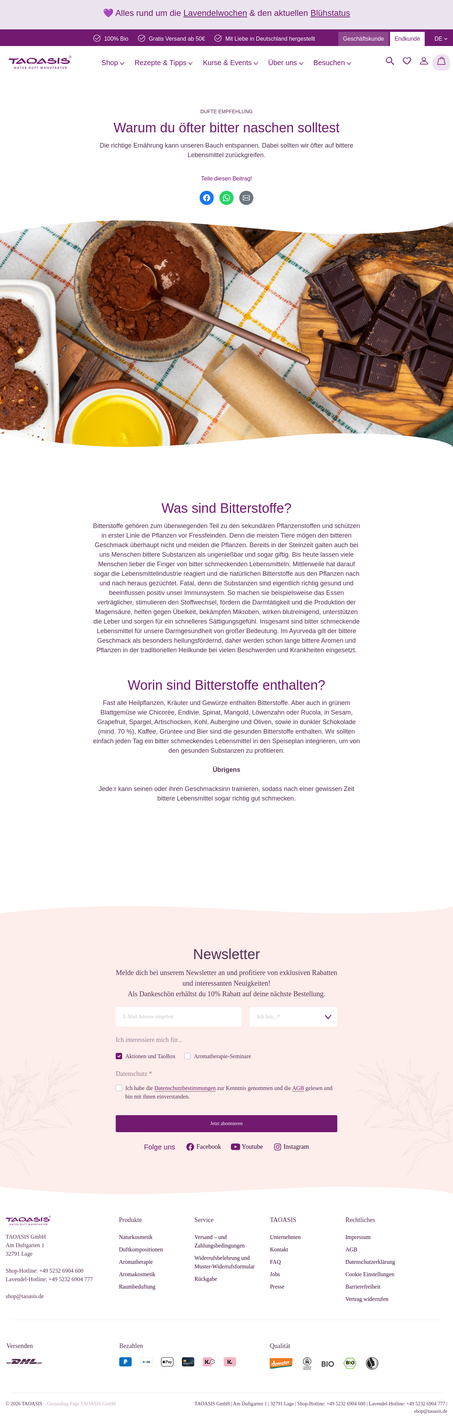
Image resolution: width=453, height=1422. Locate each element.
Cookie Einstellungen (369, 1274)
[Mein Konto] (423, 61)
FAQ (275, 1262)
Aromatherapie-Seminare (222, 1056)
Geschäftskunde (363, 39)
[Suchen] (390, 61)
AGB (298, 1088)
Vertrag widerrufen (366, 1299)
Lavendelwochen (215, 13)
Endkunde (407, 39)
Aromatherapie (136, 1262)
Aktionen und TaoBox (150, 1056)
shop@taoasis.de (25, 1296)
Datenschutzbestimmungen (185, 1088)
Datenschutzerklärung (370, 1262)
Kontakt (279, 1249)
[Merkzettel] (406, 61)
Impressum (358, 1237)
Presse (277, 1287)
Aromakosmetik (137, 1274)
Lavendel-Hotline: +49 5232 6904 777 (49, 1279)
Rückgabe (205, 1279)
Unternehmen (285, 1237)
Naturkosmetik (136, 1237)
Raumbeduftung (137, 1287)
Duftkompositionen (141, 1249)
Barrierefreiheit (362, 1287)
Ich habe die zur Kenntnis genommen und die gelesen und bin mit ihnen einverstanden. (228, 1092)
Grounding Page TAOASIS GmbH (81, 1403)
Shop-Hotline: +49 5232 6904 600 (45, 1271)
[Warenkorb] (441, 62)
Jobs (275, 1274)
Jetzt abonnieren (226, 1123)
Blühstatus (330, 13)
